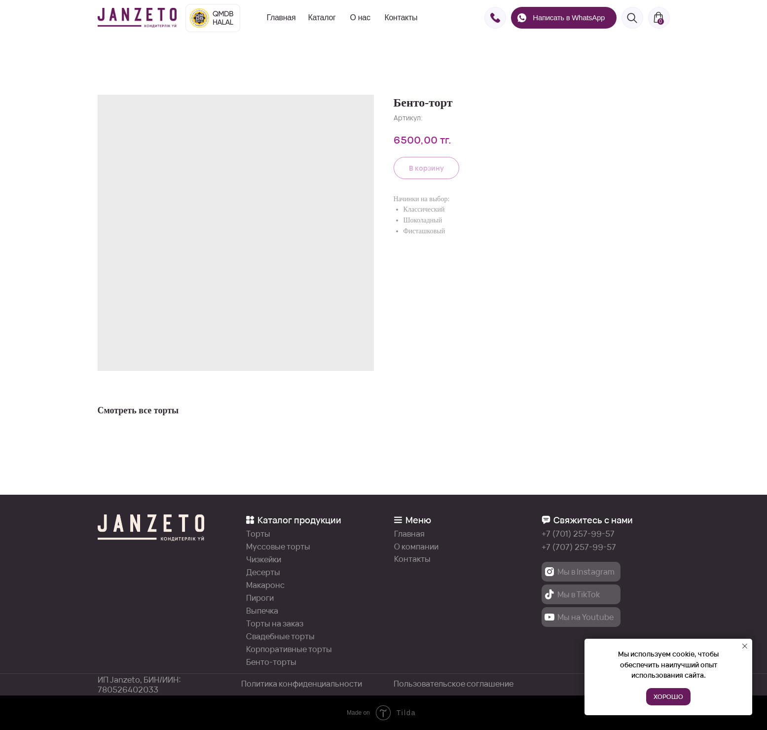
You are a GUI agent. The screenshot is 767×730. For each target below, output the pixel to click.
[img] (137, 18)
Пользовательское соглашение (453, 683)
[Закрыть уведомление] (745, 646)
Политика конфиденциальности (301, 683)
